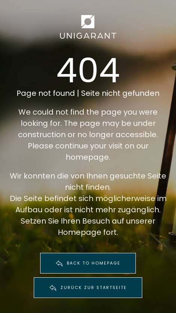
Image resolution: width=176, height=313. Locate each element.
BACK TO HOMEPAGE (88, 263)
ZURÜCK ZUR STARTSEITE (88, 288)
